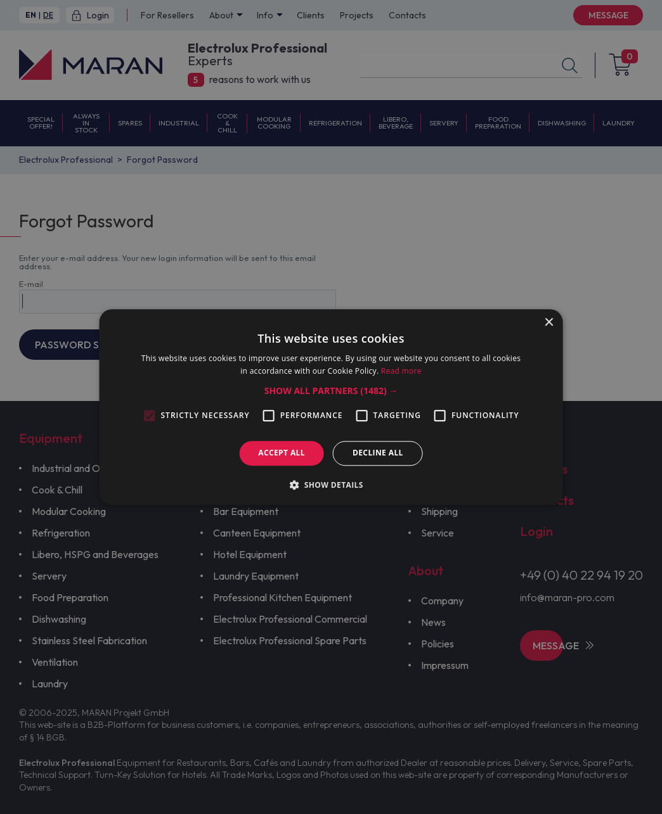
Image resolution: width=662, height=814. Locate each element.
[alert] (331, 407)
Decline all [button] (378, 453)
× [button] (548, 323)
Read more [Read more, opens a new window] (401, 371)
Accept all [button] (281, 453)
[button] (331, 391)
